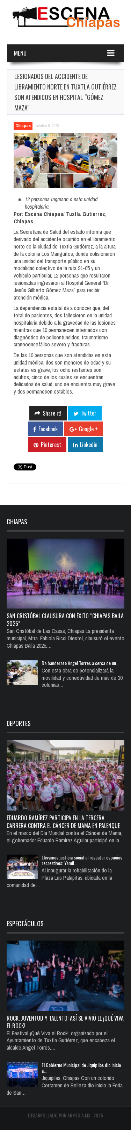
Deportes (19, 723)
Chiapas (23, 126)
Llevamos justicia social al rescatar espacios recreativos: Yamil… (82, 860)
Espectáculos (25, 923)
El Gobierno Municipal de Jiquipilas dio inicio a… (81, 1067)
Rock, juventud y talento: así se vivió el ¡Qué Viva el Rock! (65, 1022)
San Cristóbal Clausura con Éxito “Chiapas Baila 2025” (65, 620)
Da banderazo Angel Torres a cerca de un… (80, 663)
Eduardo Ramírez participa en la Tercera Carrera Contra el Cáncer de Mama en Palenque (63, 822)
